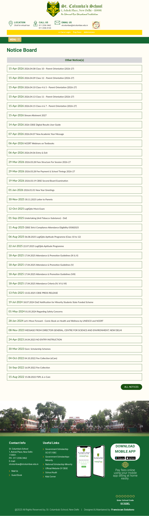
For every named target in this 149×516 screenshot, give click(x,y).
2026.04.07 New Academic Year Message (44, 134)
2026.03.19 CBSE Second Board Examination (46, 181)
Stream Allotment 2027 (35, 115)
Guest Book (16, 475)
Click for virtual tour (22, 25)
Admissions (89, 32)
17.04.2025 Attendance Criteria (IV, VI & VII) (45, 283)
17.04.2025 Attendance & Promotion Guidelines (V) (48, 265)
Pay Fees (77, 32)
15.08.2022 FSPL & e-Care (37, 377)
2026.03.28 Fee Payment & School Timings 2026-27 (50, 171)
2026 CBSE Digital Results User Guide (42, 124)
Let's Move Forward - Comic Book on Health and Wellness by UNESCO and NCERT (63, 321)
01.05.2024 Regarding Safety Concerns (44, 311)
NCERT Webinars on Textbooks (39, 143)
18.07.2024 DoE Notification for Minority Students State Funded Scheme (58, 302)
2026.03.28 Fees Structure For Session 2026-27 (48, 162)
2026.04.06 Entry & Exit (35, 153)
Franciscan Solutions (122, 509)
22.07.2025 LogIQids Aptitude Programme (43, 246)
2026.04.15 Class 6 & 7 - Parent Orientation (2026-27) (50, 106)
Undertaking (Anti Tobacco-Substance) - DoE (45, 218)
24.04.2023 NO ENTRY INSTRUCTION (43, 339)
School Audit (51, 472)
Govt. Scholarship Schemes (38, 349)
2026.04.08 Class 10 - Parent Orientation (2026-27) (49, 68)
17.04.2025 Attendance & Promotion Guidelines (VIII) (49, 274)
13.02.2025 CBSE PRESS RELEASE (41, 293)
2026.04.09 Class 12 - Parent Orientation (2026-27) (49, 78)
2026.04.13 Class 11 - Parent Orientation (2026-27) (49, 96)
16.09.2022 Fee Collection (37, 367)
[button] (14, 39)
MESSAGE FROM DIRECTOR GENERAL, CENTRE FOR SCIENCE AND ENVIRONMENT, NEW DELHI (73, 330)
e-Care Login (64, 32)
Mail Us (14, 471)
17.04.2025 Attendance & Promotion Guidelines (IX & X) (51, 255)
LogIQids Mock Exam (34, 209)
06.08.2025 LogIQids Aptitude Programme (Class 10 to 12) (53, 237)
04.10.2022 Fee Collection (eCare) (40, 358)
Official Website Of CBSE (56, 468)
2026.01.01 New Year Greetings (39, 190)
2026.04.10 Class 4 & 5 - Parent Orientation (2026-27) (50, 87)
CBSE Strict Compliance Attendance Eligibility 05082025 (52, 227)
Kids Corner (50, 477)
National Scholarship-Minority (58, 464)
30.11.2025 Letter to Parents (39, 199)
